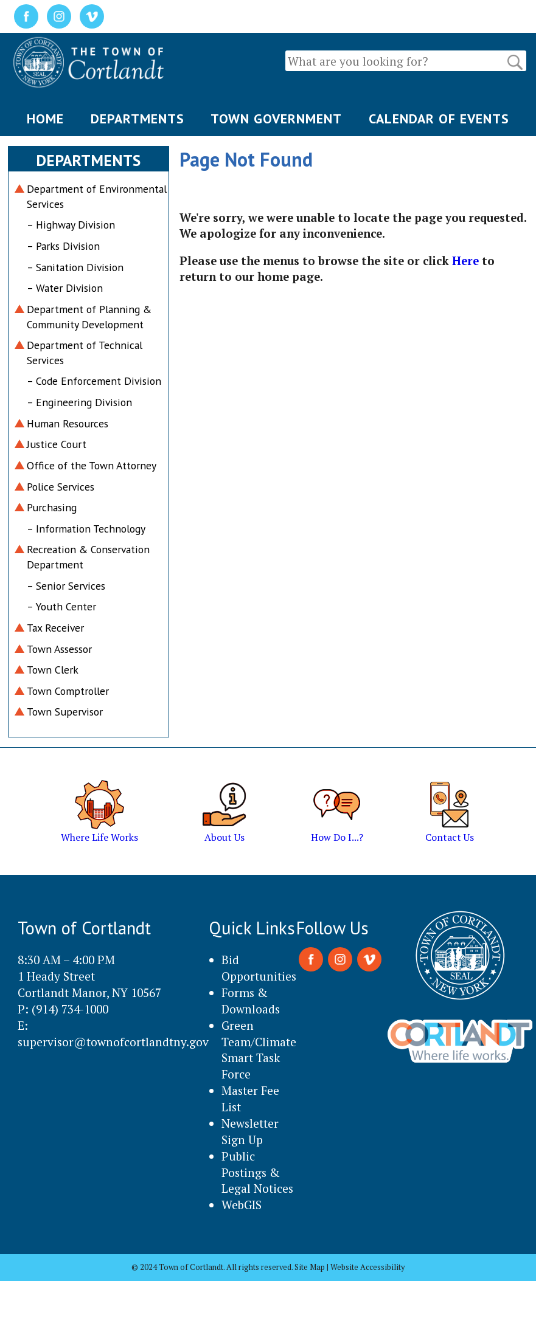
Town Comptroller (68, 691)
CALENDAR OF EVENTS (439, 118)
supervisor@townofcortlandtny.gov (113, 1041)
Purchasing (52, 507)
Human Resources (67, 423)
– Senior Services (66, 586)
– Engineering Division (79, 402)
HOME (45, 118)
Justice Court (56, 444)
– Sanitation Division (75, 267)
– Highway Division (71, 225)
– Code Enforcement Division (94, 381)
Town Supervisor (65, 712)
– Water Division (65, 288)
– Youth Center (61, 606)
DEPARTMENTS (137, 118)
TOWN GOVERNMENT (276, 118)
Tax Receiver (55, 628)
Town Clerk (52, 670)
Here (465, 261)
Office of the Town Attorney (91, 465)
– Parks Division (63, 246)
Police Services (60, 487)
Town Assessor (59, 649)
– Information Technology (86, 529)
